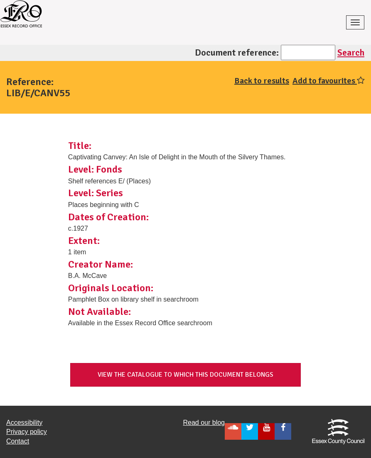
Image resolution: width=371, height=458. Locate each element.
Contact (17, 441)
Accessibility (24, 422)
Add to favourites (328, 81)
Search (350, 52)
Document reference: (237, 52)
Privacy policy (26, 431)
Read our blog (204, 422)
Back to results (261, 81)
